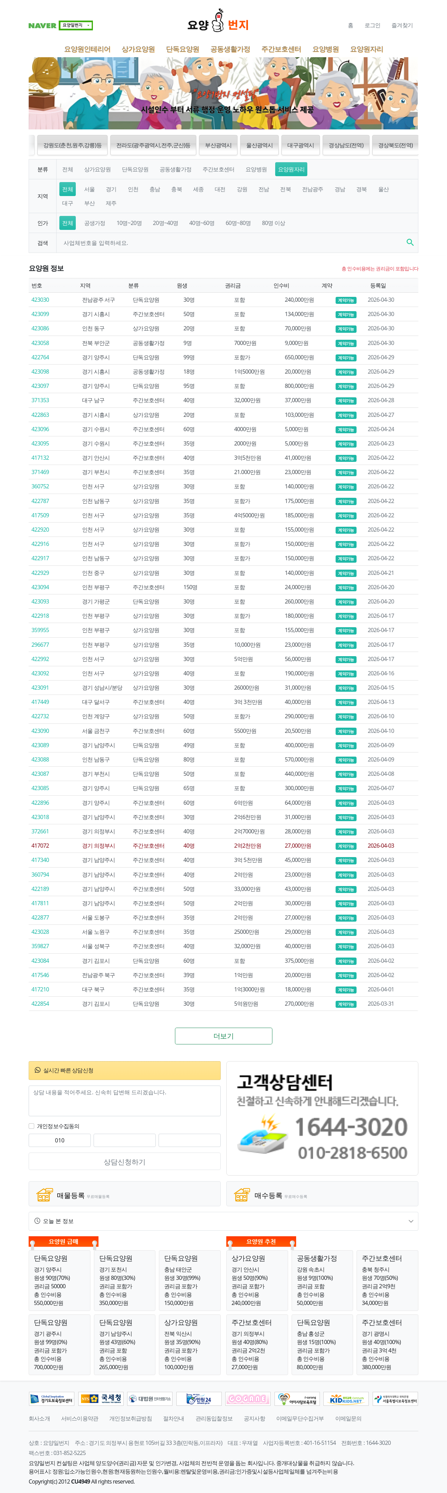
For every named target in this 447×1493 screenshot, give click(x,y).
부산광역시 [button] (218, 145)
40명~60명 (201, 223)
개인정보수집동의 (58, 1126)
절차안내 (173, 1418)
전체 (67, 169)
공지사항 (254, 1418)
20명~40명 (165, 223)
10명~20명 (129, 223)
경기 (111, 189)
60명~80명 (238, 223)
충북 (176, 189)
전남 (263, 189)
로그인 (373, 25)
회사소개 (39, 1418)
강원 (242, 189)
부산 (89, 203)
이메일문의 (348, 1418)
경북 (361, 189)
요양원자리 (366, 48)
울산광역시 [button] (259, 145)
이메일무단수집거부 (300, 1418)
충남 (154, 189)
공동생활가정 (230, 48)
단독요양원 (182, 48)
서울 (89, 189)
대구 (67, 203)
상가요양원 (138, 48)
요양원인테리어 (87, 48)
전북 (285, 189)
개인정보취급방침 (130, 1418)
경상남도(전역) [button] (346, 145)
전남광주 (312, 189)
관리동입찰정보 (214, 1418)
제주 (111, 203)
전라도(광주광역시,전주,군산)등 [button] (153, 145)
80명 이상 (273, 223)
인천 (133, 189)
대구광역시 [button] (300, 145)
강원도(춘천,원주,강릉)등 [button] (72, 145)
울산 (383, 189)
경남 (340, 189)
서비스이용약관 (79, 1418)
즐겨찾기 (402, 25)
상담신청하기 (125, 1161)
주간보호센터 (281, 48)
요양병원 (325, 48)
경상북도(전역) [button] (395, 145)
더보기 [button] (223, 1036)
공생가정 (94, 223)
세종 (198, 189)
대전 (220, 189)
